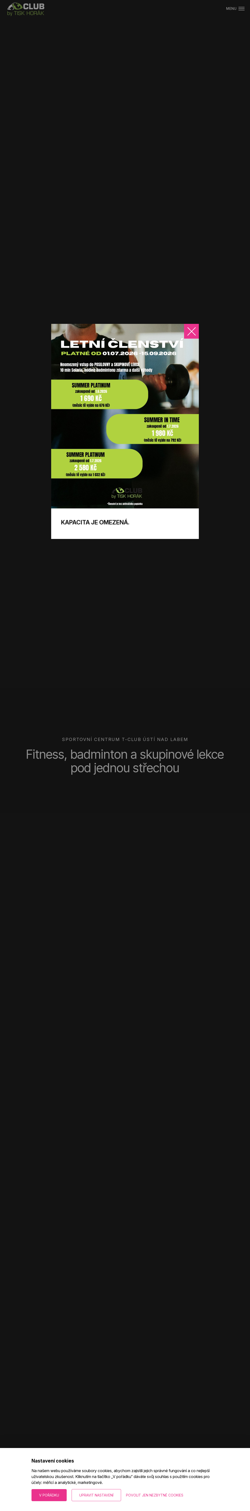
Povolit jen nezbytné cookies (154, 1495)
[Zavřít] (191, 331)
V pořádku (49, 1495)
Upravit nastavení (96, 1495)
